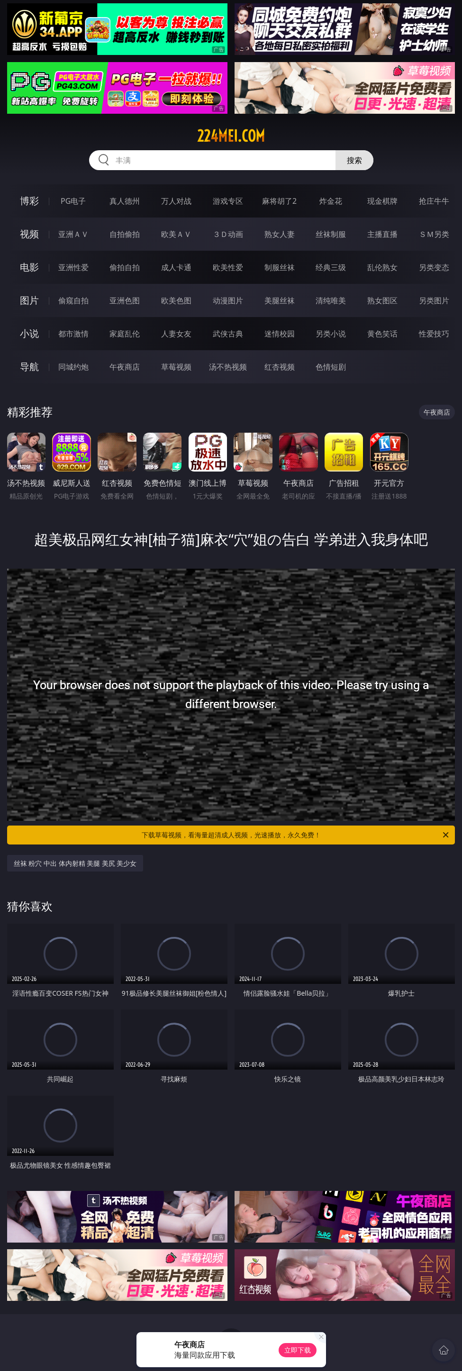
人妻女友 (176, 333)
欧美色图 (176, 300)
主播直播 (382, 234)
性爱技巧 (434, 333)
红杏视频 (279, 367)
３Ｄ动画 (228, 234)
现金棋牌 (382, 201)
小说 (29, 333)
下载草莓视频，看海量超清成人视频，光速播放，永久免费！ (296, 835)
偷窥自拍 (73, 300)
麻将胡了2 (279, 201)
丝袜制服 (331, 234)
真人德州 (124, 201)
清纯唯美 (331, 300)
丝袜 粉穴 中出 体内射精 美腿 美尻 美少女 (75, 863)
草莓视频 (176, 367)
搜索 (354, 160)
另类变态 (434, 267)
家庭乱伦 (124, 333)
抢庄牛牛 (434, 201)
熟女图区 (382, 300)
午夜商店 (124, 367)
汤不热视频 (228, 367)
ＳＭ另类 (434, 234)
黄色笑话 (382, 333)
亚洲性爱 (73, 267)
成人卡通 (176, 267)
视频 (29, 233)
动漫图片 (228, 300)
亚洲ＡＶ (73, 234)
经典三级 (331, 267)
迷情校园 (279, 333)
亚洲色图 (124, 300)
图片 (29, 300)
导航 (29, 366)
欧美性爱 (228, 267)
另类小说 (331, 333)
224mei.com (231, 136)
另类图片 (434, 300)
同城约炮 (73, 367)
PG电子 (73, 201)
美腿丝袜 (279, 300)
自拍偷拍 (124, 234)
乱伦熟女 (382, 267)
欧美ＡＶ (176, 234)
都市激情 (73, 333)
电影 (29, 267)
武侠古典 (228, 333)
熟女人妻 (279, 234)
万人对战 (176, 201)
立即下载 (297, 1349)
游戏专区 (228, 201)
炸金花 (330, 201)
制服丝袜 (279, 267)
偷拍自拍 (124, 267)
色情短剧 (331, 367)
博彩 (29, 200)
